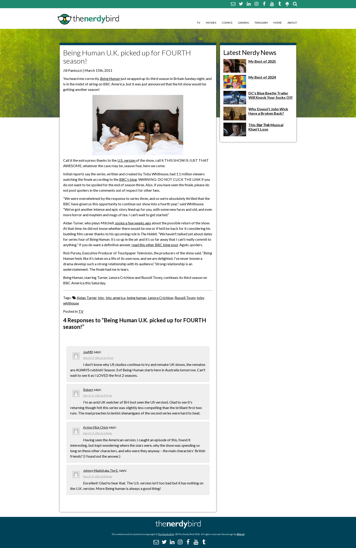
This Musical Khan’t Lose (265, 127)
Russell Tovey (185, 297)
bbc (101, 297)
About (292, 22)
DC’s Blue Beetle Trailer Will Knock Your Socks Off (270, 95)
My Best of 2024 (262, 77)
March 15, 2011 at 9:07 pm (97, 395)
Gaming (243, 22)
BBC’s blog (128, 179)
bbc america (115, 297)
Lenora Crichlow (160, 297)
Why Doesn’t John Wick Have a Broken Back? (268, 111)
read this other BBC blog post (155, 245)
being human (136, 297)
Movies (211, 22)
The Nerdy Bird (166, 534)
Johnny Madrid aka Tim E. (101, 470)
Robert (88, 390)
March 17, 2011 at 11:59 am (98, 357)
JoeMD (88, 352)
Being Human (110, 78)
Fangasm (261, 22)
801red (241, 534)
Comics (227, 22)
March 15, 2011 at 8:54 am (97, 476)
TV (198, 22)
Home (277, 22)
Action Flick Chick (95, 427)
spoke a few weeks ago (133, 223)
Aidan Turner (87, 297)
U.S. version (126, 160)
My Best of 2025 (262, 61)
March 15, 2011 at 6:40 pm (97, 433)
